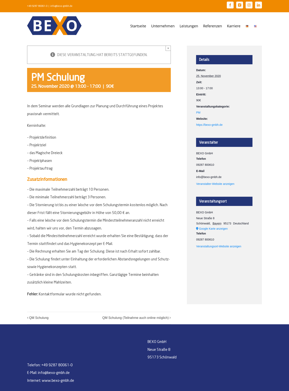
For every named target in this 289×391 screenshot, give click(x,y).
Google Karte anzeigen (213, 228)
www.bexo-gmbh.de (58, 380)
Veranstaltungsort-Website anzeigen (218, 246)
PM (198, 112)
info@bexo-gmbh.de (61, 5)
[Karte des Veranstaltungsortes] (224, 271)
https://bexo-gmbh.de (209, 124)
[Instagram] (249, 5)
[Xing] (239, 5)
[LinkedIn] (258, 5)
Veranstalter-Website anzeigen (215, 183)
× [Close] (168, 48)
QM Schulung (39, 317)
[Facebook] (230, 5)
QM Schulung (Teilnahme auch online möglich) (135, 317)
